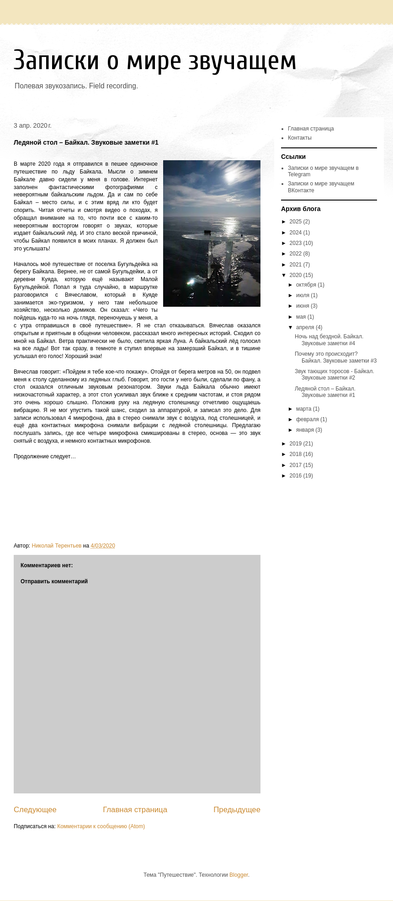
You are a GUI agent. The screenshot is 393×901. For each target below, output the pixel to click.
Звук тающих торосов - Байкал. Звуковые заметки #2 (334, 374)
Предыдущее (236, 809)
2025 (296, 221)
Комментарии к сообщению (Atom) (101, 826)
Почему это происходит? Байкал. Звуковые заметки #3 (336, 357)
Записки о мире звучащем (155, 60)
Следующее (35, 809)
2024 (296, 232)
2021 (296, 264)
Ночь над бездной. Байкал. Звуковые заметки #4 (329, 339)
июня (303, 306)
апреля (306, 327)
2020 (296, 275)
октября (307, 285)
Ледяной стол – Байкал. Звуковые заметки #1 (325, 391)
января (305, 430)
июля (303, 295)
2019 (296, 443)
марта (304, 409)
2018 (296, 454)
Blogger (238, 875)
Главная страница (135, 809)
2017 (296, 465)
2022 (296, 253)
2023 (296, 243)
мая (302, 317)
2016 (296, 475)
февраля (308, 419)
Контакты (300, 138)
